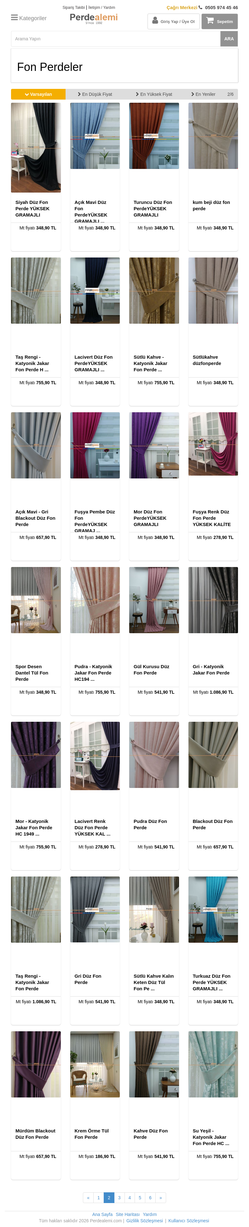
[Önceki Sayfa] (88, 1197)
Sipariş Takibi (73, 7)
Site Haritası (128, 1214)
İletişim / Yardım (101, 7)
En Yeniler (203, 94)
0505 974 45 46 (202, 7)
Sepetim (219, 20)
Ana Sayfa (102, 1214)
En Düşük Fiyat (95, 94)
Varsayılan (38, 94)
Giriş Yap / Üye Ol (173, 20)
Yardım (150, 1214)
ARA (229, 38)
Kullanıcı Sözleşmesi (188, 1220)
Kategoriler (29, 18)
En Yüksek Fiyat (154, 94)
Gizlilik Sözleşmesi (144, 1220)
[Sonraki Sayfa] (160, 1197)
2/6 (231, 94)
